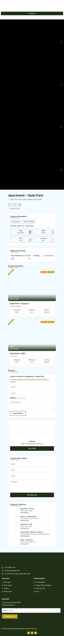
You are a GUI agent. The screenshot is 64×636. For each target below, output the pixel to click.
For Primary (51, 272)
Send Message (32, 495)
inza (35, 628)
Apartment (44, 272)
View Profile (32, 448)
